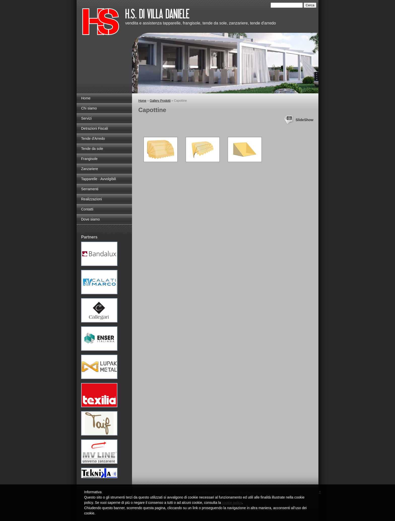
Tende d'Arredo (93, 138)
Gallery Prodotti (160, 100)
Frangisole (89, 159)
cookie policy (232, 503)
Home (142, 100)
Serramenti (89, 189)
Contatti (87, 209)
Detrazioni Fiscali (94, 128)
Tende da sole (92, 149)
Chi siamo (89, 108)
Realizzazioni (91, 199)
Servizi (86, 118)
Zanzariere (89, 169)
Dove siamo (90, 219)
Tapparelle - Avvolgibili (98, 179)
